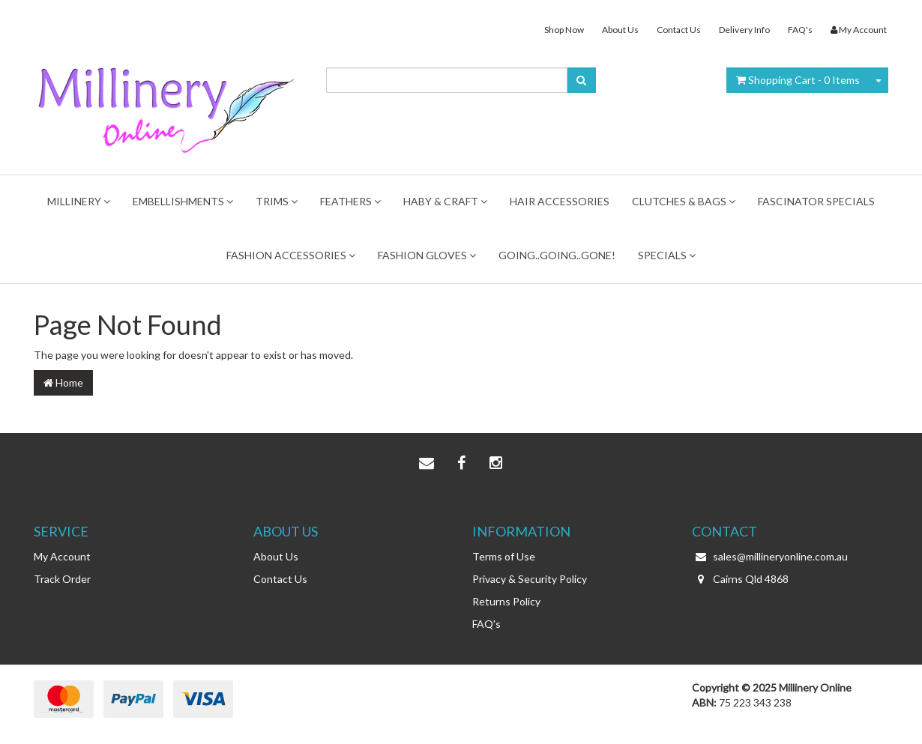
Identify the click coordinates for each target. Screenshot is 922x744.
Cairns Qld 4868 (740, 579)
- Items (798, 79)
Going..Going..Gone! (556, 255)
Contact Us (679, 29)
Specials (667, 255)
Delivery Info (744, 29)
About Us (620, 29)
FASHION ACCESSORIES (290, 255)
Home (63, 382)
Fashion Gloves (427, 255)
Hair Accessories (559, 201)
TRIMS (277, 201)
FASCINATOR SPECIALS (816, 201)
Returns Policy (506, 601)
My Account (62, 556)
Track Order (62, 578)
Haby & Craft (445, 201)
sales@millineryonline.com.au (770, 556)
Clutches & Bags (683, 201)
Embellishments (183, 201)
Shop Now (564, 29)
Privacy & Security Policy (529, 578)
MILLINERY (78, 201)
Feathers (350, 201)
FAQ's (800, 29)
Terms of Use (503, 556)
